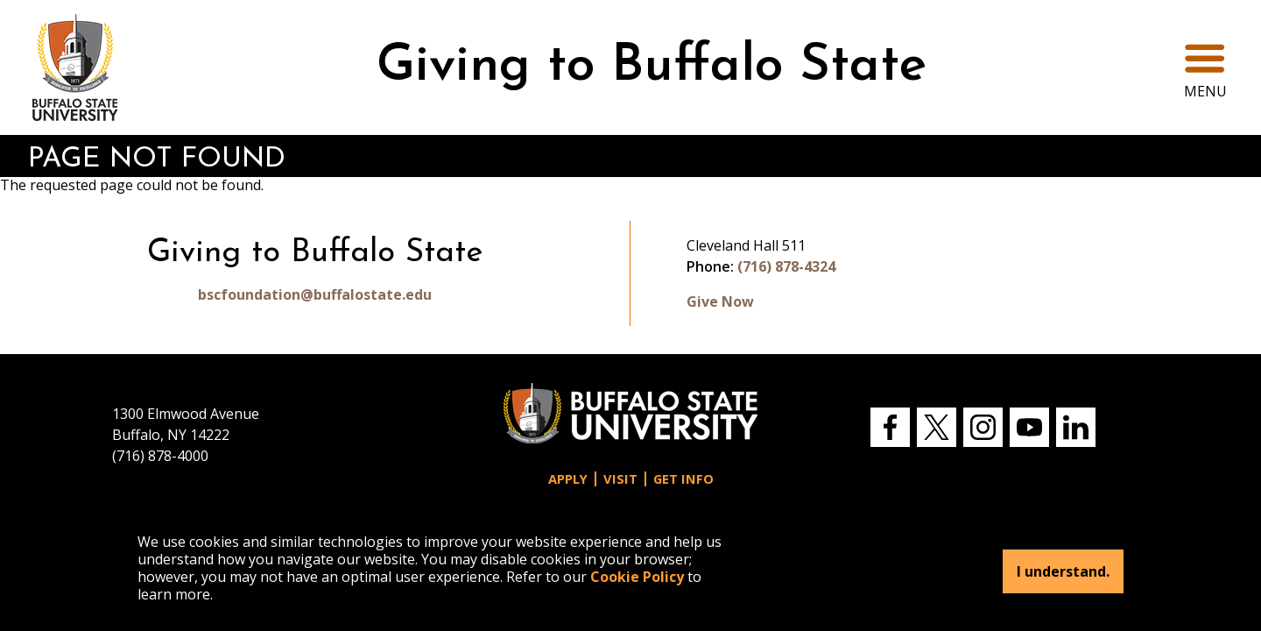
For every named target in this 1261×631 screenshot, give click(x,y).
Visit (620, 478)
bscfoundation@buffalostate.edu (315, 294)
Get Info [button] (683, 478)
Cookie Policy (637, 576)
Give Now (720, 301)
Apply (568, 478)
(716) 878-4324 (786, 266)
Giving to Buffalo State (651, 67)
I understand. (1063, 571)
